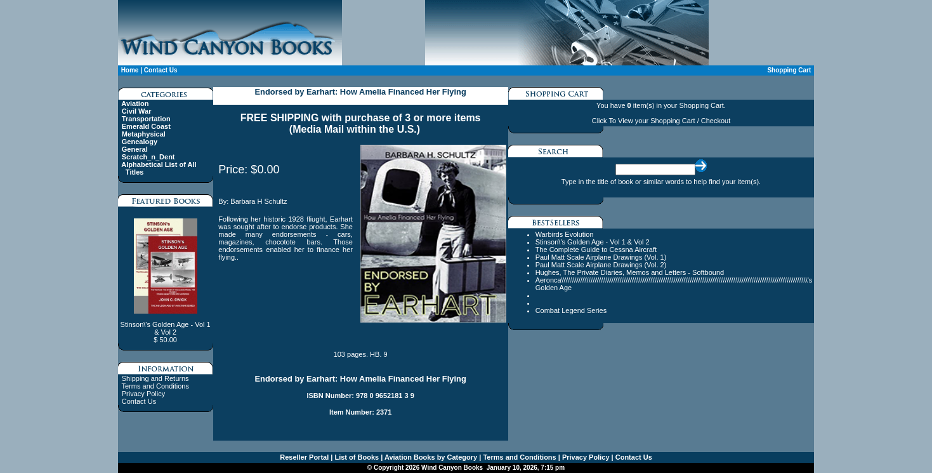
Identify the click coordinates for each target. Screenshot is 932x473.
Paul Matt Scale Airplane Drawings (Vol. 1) (601, 257)
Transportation (146, 119)
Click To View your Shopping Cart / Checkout (661, 120)
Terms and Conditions (155, 386)
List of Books (355, 457)
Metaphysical (144, 134)
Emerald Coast (146, 126)
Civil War (137, 111)
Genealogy (139, 141)
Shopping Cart (789, 70)
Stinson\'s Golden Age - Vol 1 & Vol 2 (592, 242)
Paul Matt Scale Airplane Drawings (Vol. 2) (601, 265)
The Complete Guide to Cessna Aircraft (596, 249)
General (135, 149)
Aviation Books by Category (430, 457)
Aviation (134, 103)
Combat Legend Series (571, 310)
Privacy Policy (143, 393)
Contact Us (161, 70)
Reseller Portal (304, 457)
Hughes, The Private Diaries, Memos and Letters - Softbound (630, 272)
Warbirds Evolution (564, 234)
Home (130, 70)
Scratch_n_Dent (148, 157)
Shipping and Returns (155, 378)
